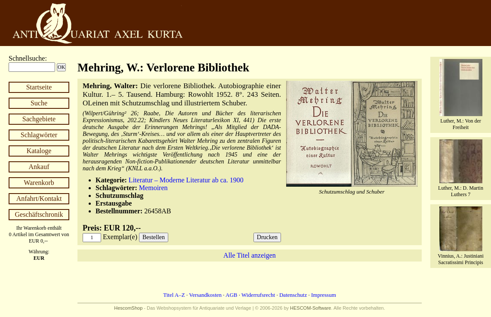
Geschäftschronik (39, 214)
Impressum (323, 295)
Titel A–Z (174, 295)
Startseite (39, 87)
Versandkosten (205, 295)
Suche (39, 103)
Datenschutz (293, 295)
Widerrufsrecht (258, 295)
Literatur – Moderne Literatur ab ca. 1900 (186, 180)
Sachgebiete (39, 119)
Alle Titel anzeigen (249, 255)
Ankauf (39, 166)
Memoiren (153, 187)
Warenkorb (39, 182)
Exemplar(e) (120, 236)
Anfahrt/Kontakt (39, 198)
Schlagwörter (39, 134)
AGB (231, 295)
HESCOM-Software (310, 308)
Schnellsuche (27, 58)
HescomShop (128, 308)
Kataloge (39, 150)
